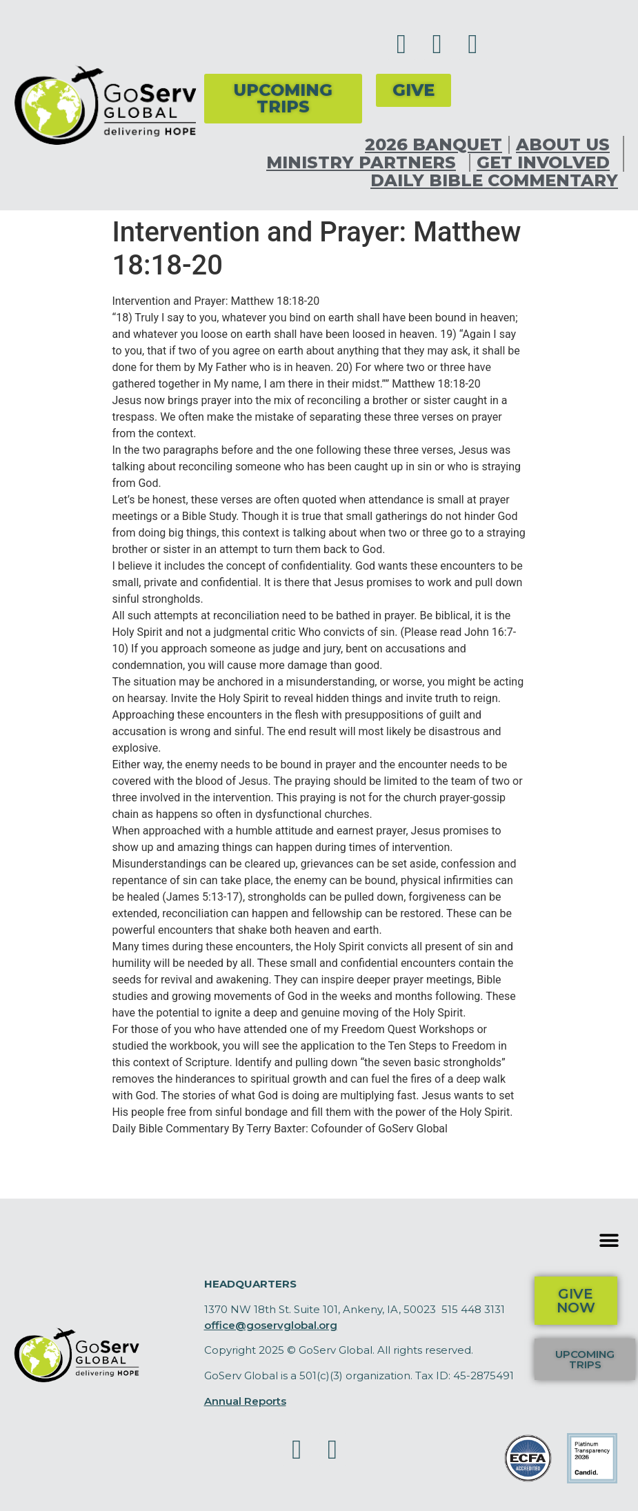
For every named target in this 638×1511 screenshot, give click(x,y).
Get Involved (547, 163)
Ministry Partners (364, 163)
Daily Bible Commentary (494, 181)
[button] (608, 1240)
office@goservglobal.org (270, 1325)
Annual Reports (245, 1401)
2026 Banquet (433, 145)
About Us (566, 145)
